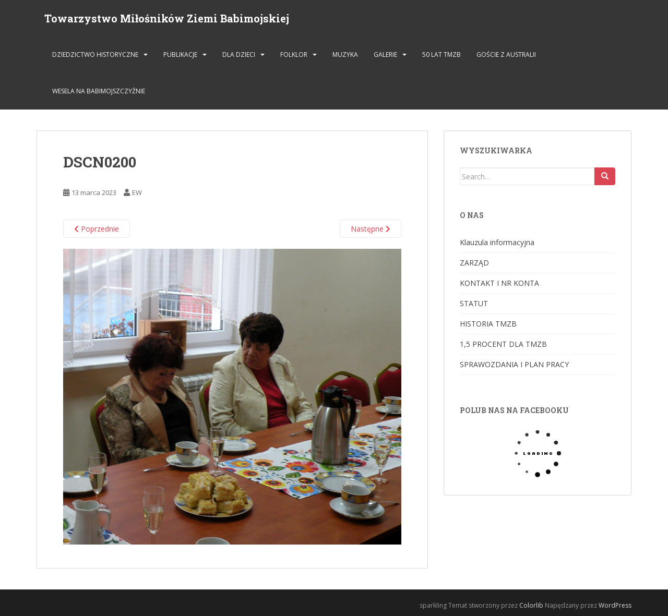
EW (137, 192)
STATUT (474, 303)
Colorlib (531, 605)
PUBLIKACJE (180, 54)
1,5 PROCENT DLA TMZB (503, 344)
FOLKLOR (293, 54)
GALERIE (385, 54)
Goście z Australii (506, 54)
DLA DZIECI (238, 54)
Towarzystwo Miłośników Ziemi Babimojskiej (166, 18)
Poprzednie (96, 229)
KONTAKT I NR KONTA (499, 283)
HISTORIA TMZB (488, 324)
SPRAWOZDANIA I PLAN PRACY (514, 364)
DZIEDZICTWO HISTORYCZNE (95, 54)
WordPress (615, 605)
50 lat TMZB (441, 54)
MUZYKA (345, 54)
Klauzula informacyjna (497, 242)
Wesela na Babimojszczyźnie (98, 91)
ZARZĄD (474, 263)
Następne (370, 229)
